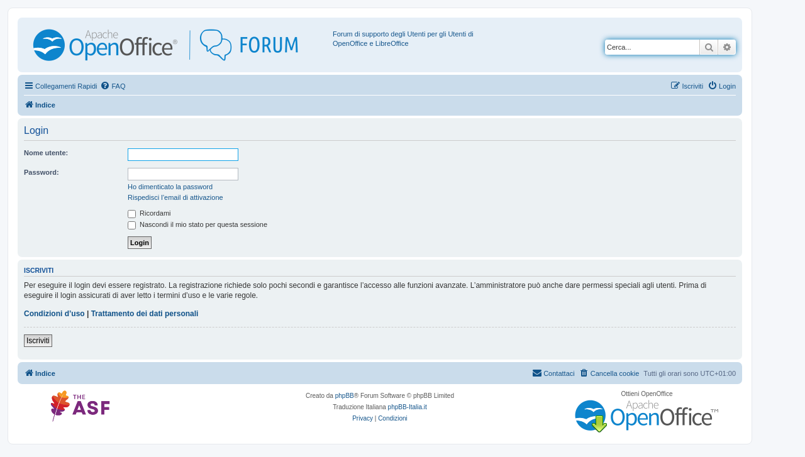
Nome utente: (46, 153)
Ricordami (149, 213)
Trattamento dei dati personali (145, 313)
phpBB (344, 395)
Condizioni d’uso (54, 313)
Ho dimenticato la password (170, 186)
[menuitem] (112, 86)
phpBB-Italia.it (407, 407)
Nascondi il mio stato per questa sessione (197, 224)
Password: (41, 172)
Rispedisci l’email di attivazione (175, 197)
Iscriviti (38, 340)
